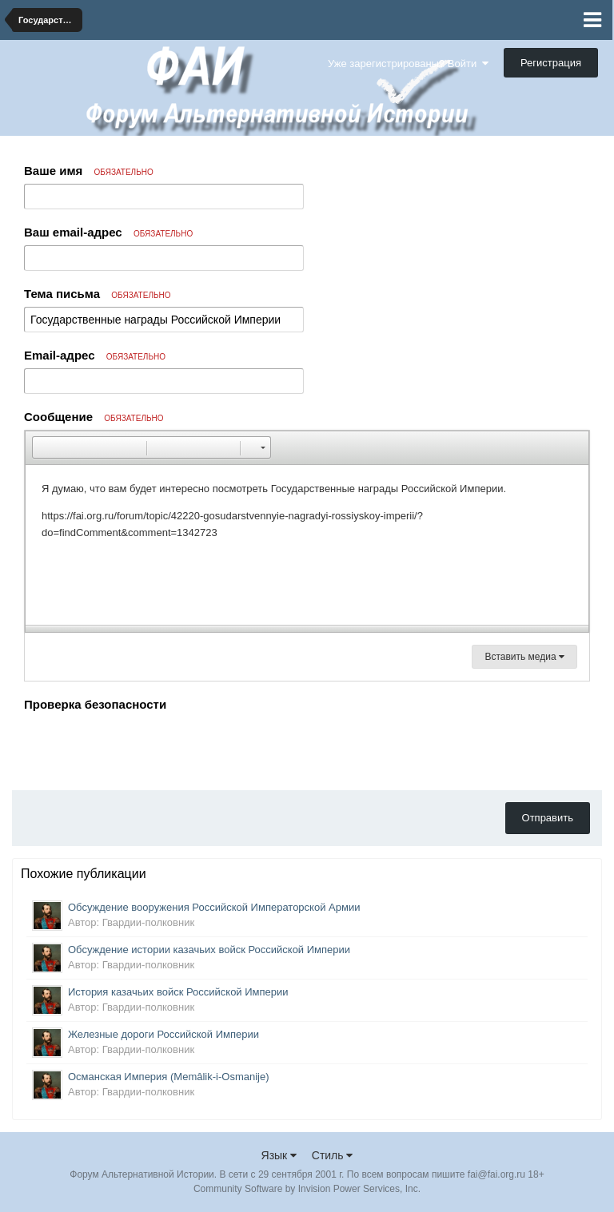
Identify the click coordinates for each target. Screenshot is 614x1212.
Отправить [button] (547, 818)
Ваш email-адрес (108, 232)
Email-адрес (94, 355)
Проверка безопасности (95, 704)
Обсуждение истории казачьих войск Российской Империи (209, 950)
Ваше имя (89, 170)
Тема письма (97, 293)
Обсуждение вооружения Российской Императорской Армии (214, 907)
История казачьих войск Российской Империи (178, 992)
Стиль (332, 1155)
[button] (44, 447)
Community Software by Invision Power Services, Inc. (307, 1188)
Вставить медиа (524, 656)
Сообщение (94, 416)
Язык (279, 1155)
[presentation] (145, 747)
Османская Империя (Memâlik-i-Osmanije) (168, 1077)
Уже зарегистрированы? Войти (408, 64)
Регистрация (550, 63)
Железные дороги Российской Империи (163, 1034)
